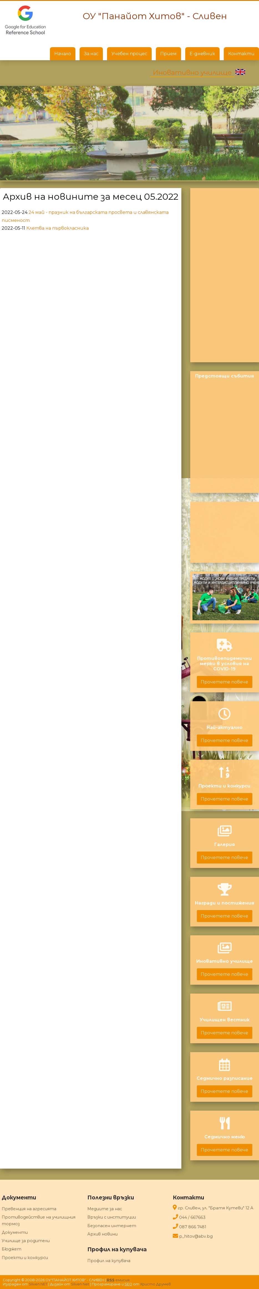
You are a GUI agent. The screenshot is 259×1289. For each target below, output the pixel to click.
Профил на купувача (108, 1260)
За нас (91, 53)
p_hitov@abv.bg (196, 1236)
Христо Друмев (155, 1284)
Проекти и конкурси (25, 1257)
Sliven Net (80, 1284)
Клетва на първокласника (57, 228)
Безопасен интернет (111, 1225)
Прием (168, 53)
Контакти (241, 53)
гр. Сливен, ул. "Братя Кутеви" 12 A (215, 1208)
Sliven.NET (38, 1284)
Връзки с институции (111, 1217)
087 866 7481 (192, 1226)
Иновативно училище (192, 73)
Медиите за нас (104, 1208)
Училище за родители (26, 1240)
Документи (15, 1232)
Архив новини (102, 1234)
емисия (118, 1280)
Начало (62, 53)
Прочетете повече (224, 682)
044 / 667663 (192, 1217)
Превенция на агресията (29, 1208)
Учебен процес (129, 53)
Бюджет (11, 1249)
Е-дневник (202, 53)
